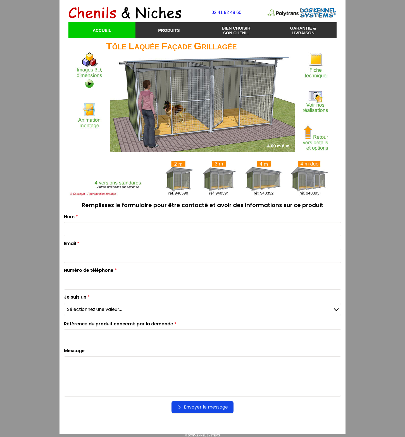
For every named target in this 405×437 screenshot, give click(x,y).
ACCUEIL (102, 30)
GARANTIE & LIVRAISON (303, 30)
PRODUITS (169, 30)
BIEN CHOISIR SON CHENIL (236, 30)
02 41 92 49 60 (226, 12)
